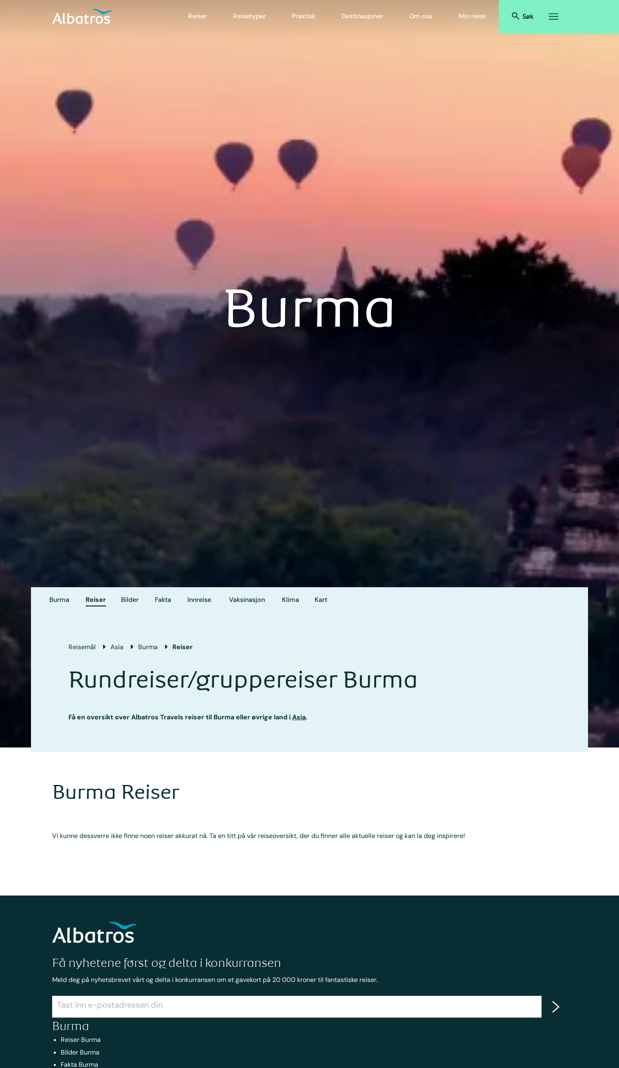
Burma (59, 599)
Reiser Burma (81, 1039)
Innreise (199, 599)
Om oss (420, 16)
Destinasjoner (362, 16)
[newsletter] (554, 1007)
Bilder (130, 599)
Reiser (197, 16)
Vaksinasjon (247, 599)
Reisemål (82, 647)
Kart (321, 599)
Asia (116, 647)
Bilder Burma (80, 1052)
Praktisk (303, 16)
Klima (290, 599)
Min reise (472, 16)
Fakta (163, 599)
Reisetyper (249, 16)
